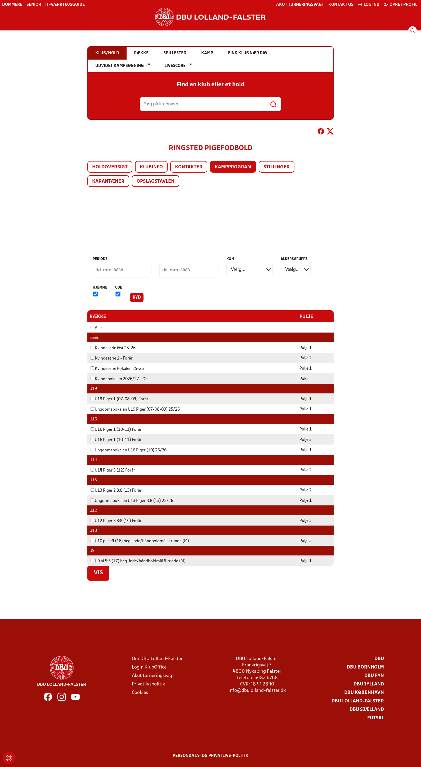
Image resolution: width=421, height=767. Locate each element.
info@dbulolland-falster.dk (257, 690)
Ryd (137, 297)
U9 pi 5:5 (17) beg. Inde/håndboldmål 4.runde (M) (138, 561)
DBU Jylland (368, 684)
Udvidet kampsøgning (122, 66)
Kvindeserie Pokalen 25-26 (117, 368)
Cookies (140, 692)
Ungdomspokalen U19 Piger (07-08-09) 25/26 (135, 409)
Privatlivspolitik (148, 684)
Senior (33, 5)
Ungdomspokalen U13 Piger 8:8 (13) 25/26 (132, 501)
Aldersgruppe (294, 259)
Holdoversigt (110, 167)
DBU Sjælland (367, 709)
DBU (379, 658)
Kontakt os (340, 5)
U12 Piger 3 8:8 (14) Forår (116, 521)
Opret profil (400, 4)
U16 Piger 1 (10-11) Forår (116, 429)
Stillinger (276, 167)
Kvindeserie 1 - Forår (112, 358)
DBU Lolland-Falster (358, 701)
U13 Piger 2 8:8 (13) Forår (116, 490)
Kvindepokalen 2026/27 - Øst (120, 379)
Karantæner (108, 181)
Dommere (12, 5)
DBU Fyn (374, 675)
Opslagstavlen (155, 181)
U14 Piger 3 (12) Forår (113, 470)
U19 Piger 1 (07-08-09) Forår (119, 399)
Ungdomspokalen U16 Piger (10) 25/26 (129, 450)
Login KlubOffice (149, 667)
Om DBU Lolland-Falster (157, 658)
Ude (118, 287)
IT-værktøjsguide (65, 5)
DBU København (364, 692)
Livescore (177, 66)
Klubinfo (151, 167)
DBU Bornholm (365, 667)
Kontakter (189, 167)
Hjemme (100, 287)
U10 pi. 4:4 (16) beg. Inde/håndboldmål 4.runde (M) (140, 541)
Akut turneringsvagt (300, 5)
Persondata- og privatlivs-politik (210, 755)
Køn (230, 259)
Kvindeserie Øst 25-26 (113, 348)
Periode (100, 259)
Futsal (375, 718)
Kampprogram (233, 167)
